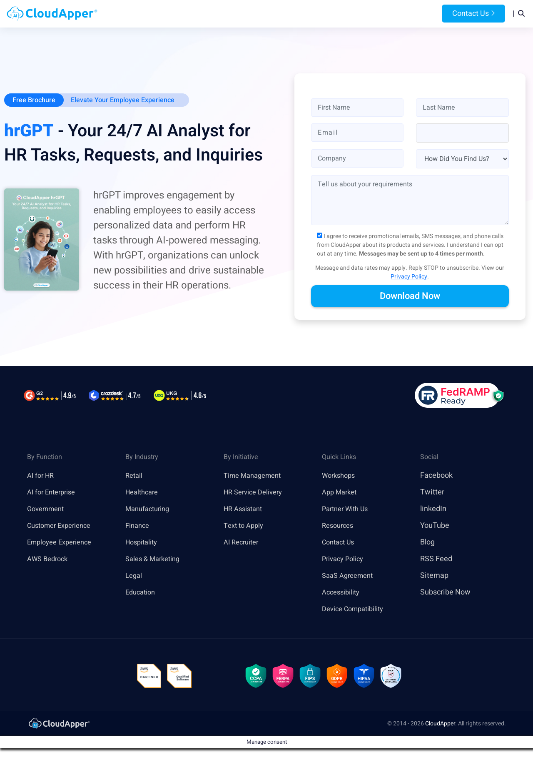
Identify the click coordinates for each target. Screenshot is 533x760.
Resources (338, 14)
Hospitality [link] (143, 543)
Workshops (340, 476)
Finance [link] (138, 526)
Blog (376, 14)
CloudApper (440, 727)
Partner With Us (348, 509)
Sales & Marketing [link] (155, 559)
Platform (247, 14)
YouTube (434, 526)
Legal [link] (134, 576)
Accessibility (343, 593)
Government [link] (47, 509)
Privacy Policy (409, 277)
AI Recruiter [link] (243, 543)
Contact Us (473, 14)
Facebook (436, 476)
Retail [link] (134, 476)
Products (200, 14)
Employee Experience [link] (63, 543)
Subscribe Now (445, 593)
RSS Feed (436, 559)
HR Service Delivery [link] (256, 493)
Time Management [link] (256, 476)
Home (163, 14)
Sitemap (434, 576)
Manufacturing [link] (149, 509)
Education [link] (142, 593)
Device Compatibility (356, 609)
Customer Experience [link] (63, 526)
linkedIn (433, 509)
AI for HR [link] (42, 476)
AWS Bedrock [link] (49, 559)
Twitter (432, 493)
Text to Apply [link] (245, 526)
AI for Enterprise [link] (54, 493)
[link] (58, 727)
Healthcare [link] (143, 493)
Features (294, 14)
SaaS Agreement (350, 576)
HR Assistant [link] (245, 509)
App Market (341, 493)
